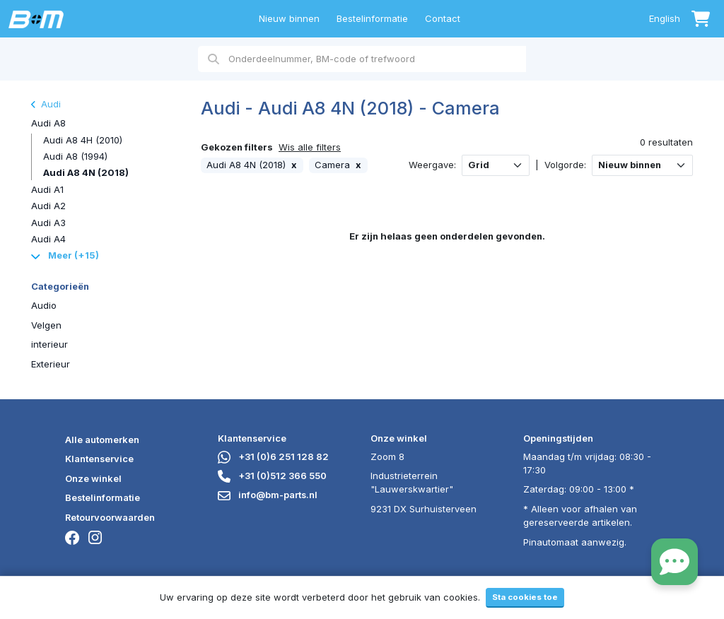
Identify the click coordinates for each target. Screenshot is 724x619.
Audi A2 (48, 205)
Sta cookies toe (525, 597)
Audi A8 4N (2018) (86, 172)
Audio (44, 305)
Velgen (46, 325)
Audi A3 (48, 222)
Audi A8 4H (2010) (82, 140)
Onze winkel (93, 478)
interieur (49, 344)
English (664, 18)
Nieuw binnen (289, 18)
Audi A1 (47, 189)
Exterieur (50, 364)
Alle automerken (102, 439)
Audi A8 (48, 123)
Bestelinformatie (372, 18)
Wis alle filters (310, 147)
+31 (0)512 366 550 (272, 475)
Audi (46, 104)
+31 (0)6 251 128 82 (273, 456)
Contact (442, 18)
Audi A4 (48, 238)
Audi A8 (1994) (75, 156)
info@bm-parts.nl (267, 494)
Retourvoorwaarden (110, 517)
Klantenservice (99, 458)
